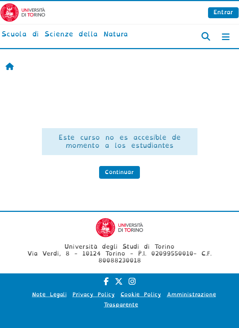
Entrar (223, 12)
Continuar (119, 172)
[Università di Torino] (23, 12)
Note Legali (49, 294)
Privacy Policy (94, 294)
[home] (64, 35)
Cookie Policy (141, 294)
